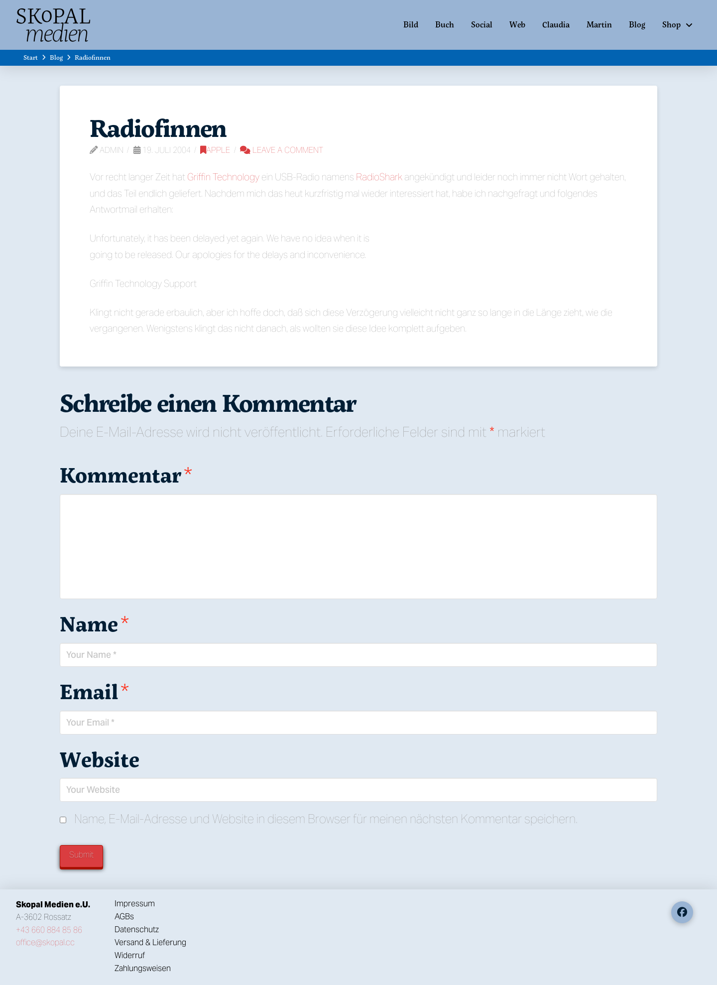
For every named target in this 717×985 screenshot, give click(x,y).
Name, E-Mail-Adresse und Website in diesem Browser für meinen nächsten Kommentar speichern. (326, 819)
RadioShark (379, 177)
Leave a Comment (281, 150)
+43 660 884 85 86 (49, 930)
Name (94, 623)
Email (94, 691)
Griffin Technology (223, 177)
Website (99, 759)
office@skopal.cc (45, 942)
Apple (215, 150)
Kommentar (126, 475)
